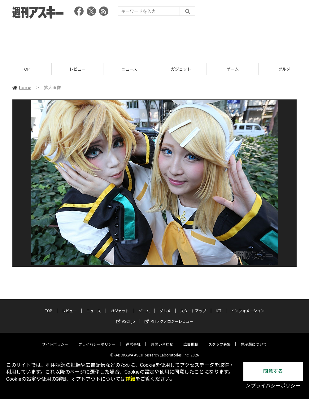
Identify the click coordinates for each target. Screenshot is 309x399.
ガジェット (181, 69)
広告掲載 (190, 339)
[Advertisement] (154, 39)
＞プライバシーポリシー (273, 386)
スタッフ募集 (219, 339)
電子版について (254, 339)
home (21, 87)
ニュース (129, 69)
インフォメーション (247, 306)
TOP (26, 69)
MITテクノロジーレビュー (169, 316)
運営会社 (133, 339)
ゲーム (233, 69)
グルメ (165, 306)
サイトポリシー (55, 339)
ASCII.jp (125, 316)
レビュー (77, 69)
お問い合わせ (162, 339)
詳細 (130, 379)
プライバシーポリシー (96, 339)
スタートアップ (193, 306)
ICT (218, 306)
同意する (273, 371)
